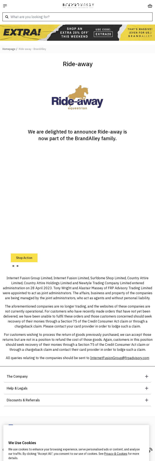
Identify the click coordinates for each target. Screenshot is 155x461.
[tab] (13, 266)
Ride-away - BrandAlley (32, 49)
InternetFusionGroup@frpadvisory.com (119, 358)
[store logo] (78, 5)
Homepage (8, 49)
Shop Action (24, 258)
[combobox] (77, 16)
